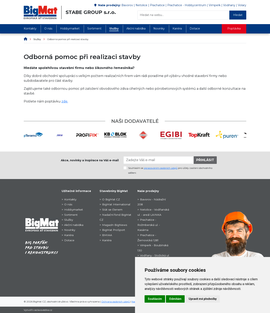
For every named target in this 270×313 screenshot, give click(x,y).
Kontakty (30, 28)
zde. (64, 101)
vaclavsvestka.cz (42, 309)
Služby (114, 28)
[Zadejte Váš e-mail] (158, 160)
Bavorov (127, 5)
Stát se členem (112, 209)
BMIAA (107, 235)
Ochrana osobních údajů (115, 301)
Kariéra (177, 28)
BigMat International (116, 204)
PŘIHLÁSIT (205, 160)
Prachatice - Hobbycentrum (186, 5)
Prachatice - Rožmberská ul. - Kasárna (148, 224)
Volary (242, 5)
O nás (48, 28)
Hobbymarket (70, 28)
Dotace (195, 28)
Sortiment (94, 28)
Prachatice (157, 5)
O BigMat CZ (111, 199)
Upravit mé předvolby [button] (203, 298)
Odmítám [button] (175, 298)
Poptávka (234, 28)
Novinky (159, 28)
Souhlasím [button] (155, 298)
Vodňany (229, 5)
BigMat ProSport (113, 229)
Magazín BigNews (114, 224)
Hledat (237, 15)
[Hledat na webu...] (183, 15)
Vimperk (215, 5)
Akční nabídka (136, 28)
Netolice (141, 5)
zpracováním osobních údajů (160, 167)
